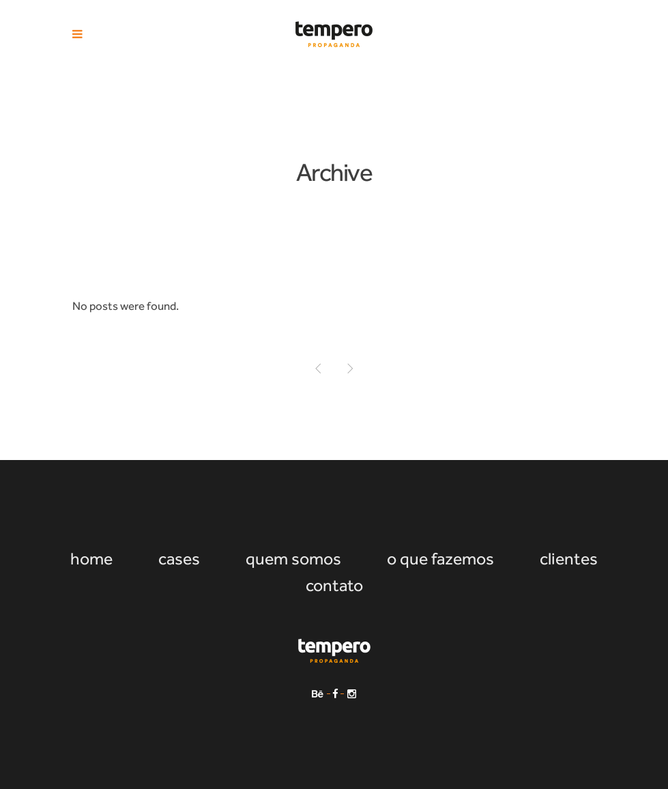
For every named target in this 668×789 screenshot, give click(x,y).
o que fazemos (440, 558)
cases (179, 558)
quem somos (293, 558)
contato (334, 585)
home (91, 558)
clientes (569, 558)
